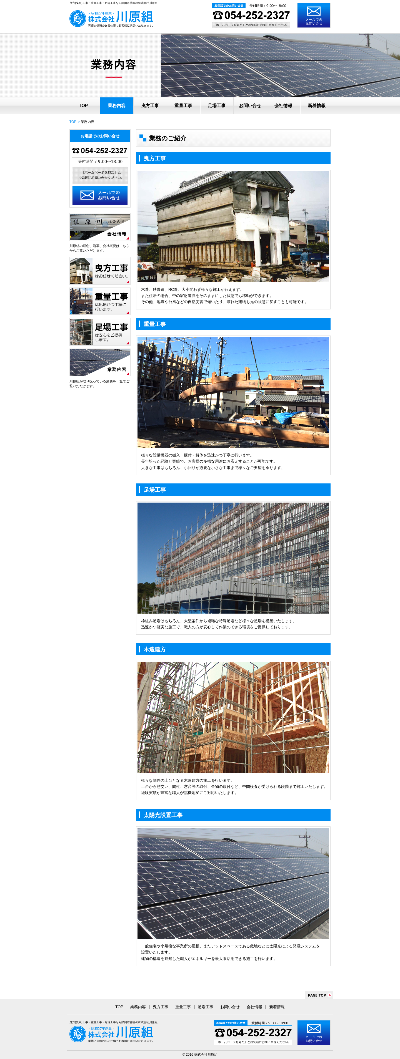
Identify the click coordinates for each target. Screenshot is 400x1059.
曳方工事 (150, 105)
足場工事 (217, 105)
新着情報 (317, 105)
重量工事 (183, 105)
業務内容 (117, 105)
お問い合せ (250, 105)
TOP (83, 105)
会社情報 (283, 105)
